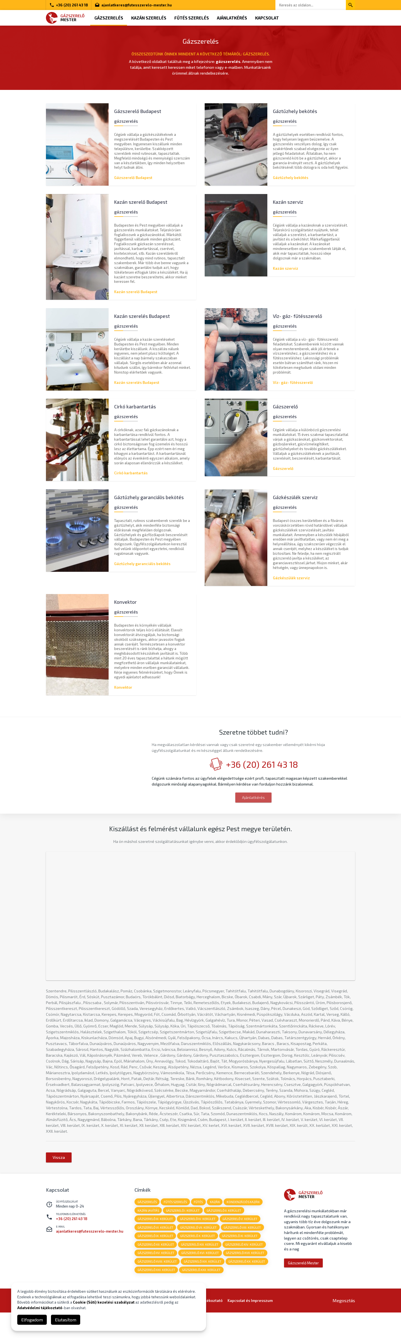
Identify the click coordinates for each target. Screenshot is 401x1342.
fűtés (198, 1230)
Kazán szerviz (285, 268)
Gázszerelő (283, 469)
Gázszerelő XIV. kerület (244, 1273)
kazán (215, 1230)
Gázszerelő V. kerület (240, 1247)
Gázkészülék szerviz (291, 578)
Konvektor (123, 688)
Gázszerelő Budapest (133, 177)
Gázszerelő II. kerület (224, 1239)
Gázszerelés (108, 17)
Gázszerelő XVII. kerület (245, 1282)
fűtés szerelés (175, 1230)
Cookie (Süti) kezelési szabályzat (104, 1302)
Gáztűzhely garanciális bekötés (142, 564)
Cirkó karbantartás (131, 473)
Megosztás (343, 1330)
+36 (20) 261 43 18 (68, 5)
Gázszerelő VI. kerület (155, 1256)
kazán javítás (148, 1239)
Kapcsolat (268, 17)
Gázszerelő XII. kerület (156, 1273)
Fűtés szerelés (192, 17)
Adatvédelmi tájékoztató (39, 1308)
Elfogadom (32, 1319)
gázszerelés (147, 1230)
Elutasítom (65, 1319)
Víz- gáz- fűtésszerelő (293, 382)
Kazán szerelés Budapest (136, 382)
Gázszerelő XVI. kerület (200, 1282)
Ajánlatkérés (233, 17)
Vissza (59, 1185)
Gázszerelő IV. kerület (198, 1247)
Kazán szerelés (149, 17)
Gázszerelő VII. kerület (198, 1256)
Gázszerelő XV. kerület (156, 1282)
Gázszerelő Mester (303, 1291)
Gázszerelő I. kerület (183, 1239)
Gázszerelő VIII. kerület (242, 1256)
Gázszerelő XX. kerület (247, 1290)
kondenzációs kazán (244, 1230)
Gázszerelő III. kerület (155, 1247)
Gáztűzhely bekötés (290, 177)
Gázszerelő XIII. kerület (200, 1273)
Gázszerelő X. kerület (197, 1265)
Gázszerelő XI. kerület (240, 1265)
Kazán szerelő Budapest (135, 292)
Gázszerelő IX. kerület (155, 1265)
